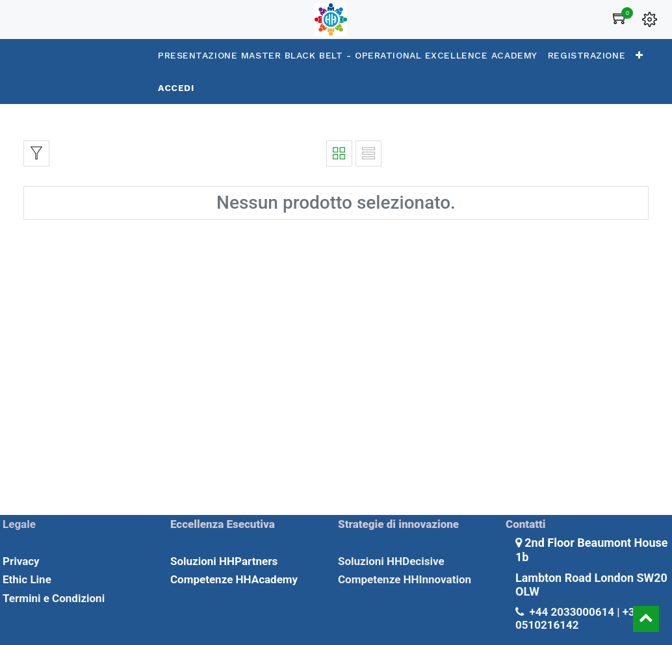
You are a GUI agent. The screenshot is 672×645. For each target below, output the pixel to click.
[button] (639, 55)
